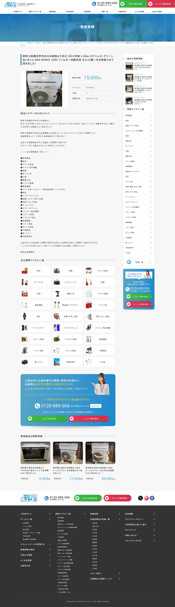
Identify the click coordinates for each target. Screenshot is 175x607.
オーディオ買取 (63, 534)
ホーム (23, 43)
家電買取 (61, 521)
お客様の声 (122, 11)
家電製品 (38, 43)
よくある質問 (139, 11)
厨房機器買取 (62, 573)
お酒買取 (61, 537)
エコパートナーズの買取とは (33, 544)
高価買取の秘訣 (27, 549)
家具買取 (61, 518)
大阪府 (94, 549)
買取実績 (52, 11)
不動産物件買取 (63, 589)
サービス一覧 (26, 519)
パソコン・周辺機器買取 (66, 563)
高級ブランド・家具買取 (65, 524)
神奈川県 (95, 526)
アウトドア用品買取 (64, 569)
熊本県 (94, 562)
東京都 (94, 523)
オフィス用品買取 (63, 579)
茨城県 (94, 529)
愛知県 (94, 546)
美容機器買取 (62, 547)
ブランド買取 (27, 526)
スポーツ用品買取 (64, 566)
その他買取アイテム (64, 592)
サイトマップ (130, 529)
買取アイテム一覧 (35, 11)
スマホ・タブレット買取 (65, 560)
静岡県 (94, 542)
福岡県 (94, 559)
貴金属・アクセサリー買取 (31, 533)
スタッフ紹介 (95, 573)
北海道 (94, 568)
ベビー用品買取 (63, 576)
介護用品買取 (62, 582)
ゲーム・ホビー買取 (64, 556)
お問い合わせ (131, 535)
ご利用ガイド (17, 11)
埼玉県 (94, 533)
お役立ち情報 (157, 11)
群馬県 (94, 539)
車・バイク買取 (62, 586)
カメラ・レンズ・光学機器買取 (67, 527)
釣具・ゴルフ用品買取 (65, 553)
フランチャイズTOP (133, 540)
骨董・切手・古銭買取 (65, 550)
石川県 (94, 555)
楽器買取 (61, 531)
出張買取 (26, 523)
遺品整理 (87, 11)
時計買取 (26, 529)
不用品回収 (70, 11)
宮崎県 (94, 565)
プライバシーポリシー (134, 519)
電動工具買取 (62, 540)
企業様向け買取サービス (101, 578)
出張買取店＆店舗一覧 (100, 519)
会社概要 (129, 513)
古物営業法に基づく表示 (135, 524)
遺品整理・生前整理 (29, 539)
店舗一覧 (104, 11)
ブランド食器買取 (63, 543)
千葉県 (94, 536)
